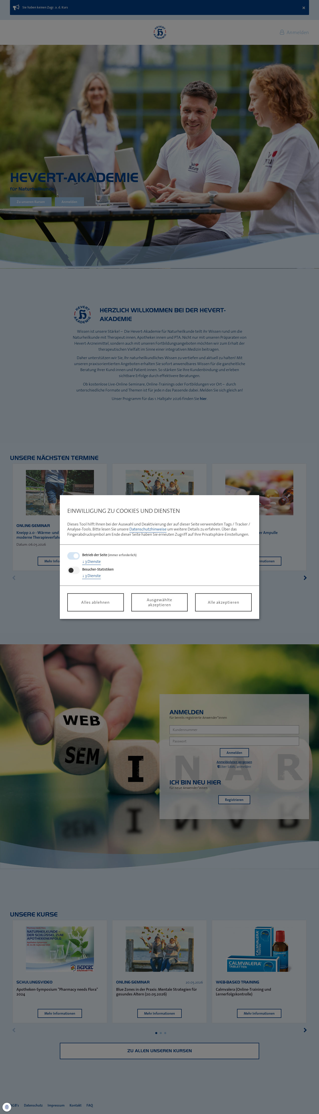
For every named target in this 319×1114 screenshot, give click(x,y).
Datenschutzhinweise (147, 529)
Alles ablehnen (95, 602)
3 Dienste (91, 561)
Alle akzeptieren (223, 602)
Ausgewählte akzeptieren (159, 602)
